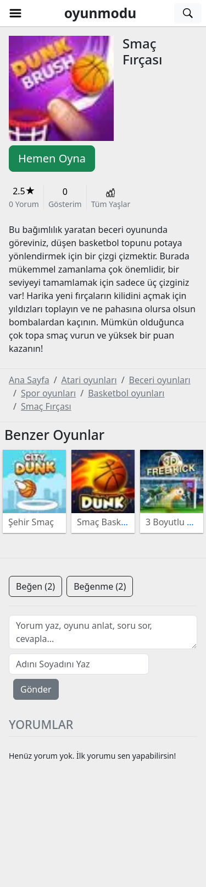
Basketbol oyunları (126, 393)
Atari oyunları (89, 380)
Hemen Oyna (52, 158)
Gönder (36, 689)
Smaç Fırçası (46, 406)
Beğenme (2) (100, 586)
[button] (15, 13)
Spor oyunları (48, 393)
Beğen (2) (35, 586)
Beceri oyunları (160, 380)
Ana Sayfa (29, 380)
